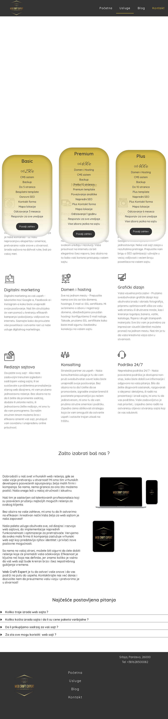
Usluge (124, 8)
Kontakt (158, 8)
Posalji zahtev (27, 226)
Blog (141, 8)
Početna (105, 8)
